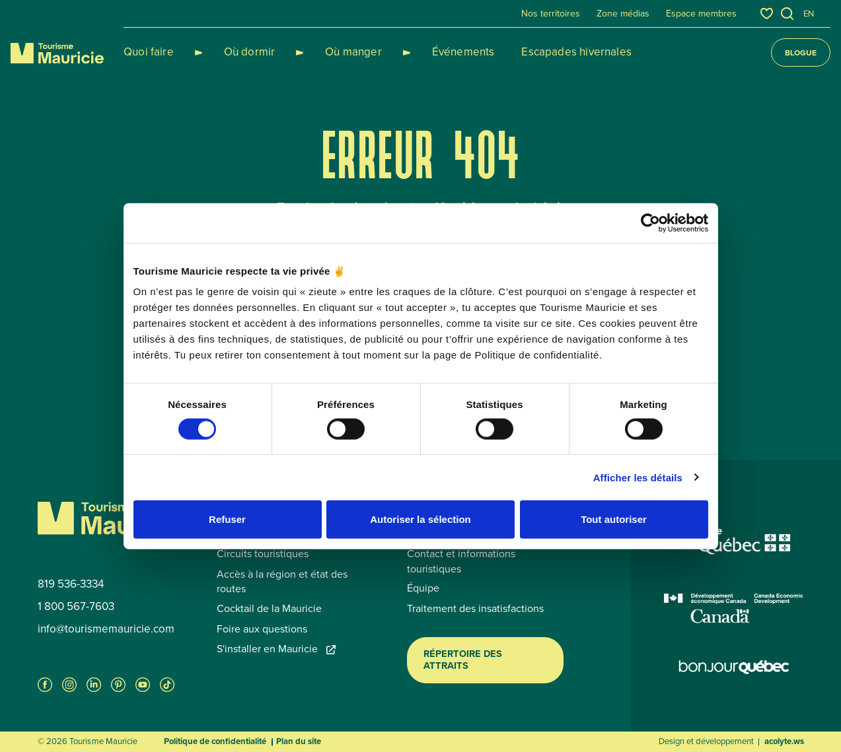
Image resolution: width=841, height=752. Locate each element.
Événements (415, 52)
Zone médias (623, 13)
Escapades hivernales (528, 52)
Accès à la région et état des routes (282, 582)
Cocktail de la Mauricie (269, 608)
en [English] (808, 13)
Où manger (321, 52)
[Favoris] (766, 13)
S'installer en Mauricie (276, 649)
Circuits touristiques (263, 554)
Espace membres (701, 13)
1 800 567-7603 (76, 607)
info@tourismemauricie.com (106, 629)
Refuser (227, 519)
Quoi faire (149, 52)
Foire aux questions (262, 629)
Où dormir (234, 52)
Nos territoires (550, 13)
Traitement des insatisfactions (475, 608)
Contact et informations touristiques (461, 561)
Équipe (423, 588)
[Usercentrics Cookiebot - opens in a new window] (650, 222)
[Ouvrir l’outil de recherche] (787, 13)
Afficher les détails (637, 477)
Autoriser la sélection (420, 519)
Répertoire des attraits (462, 659)
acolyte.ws (784, 741)
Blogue (801, 53)
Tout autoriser (614, 519)
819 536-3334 (71, 584)
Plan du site (298, 741)
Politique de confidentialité (215, 741)
